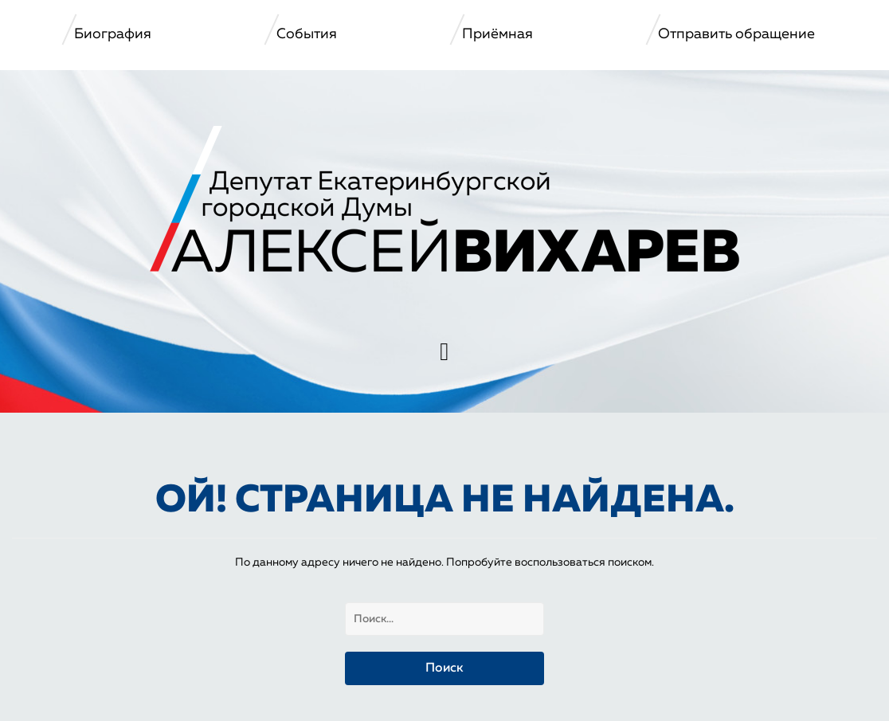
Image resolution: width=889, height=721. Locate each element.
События (306, 34)
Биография (112, 34)
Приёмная (497, 34)
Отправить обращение (736, 34)
